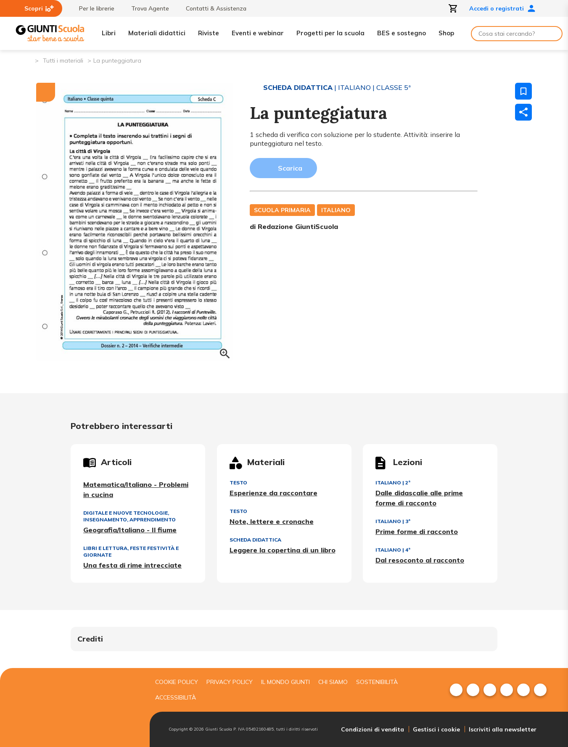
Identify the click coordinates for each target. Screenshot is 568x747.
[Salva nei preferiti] (523, 91)
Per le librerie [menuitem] (92, 8)
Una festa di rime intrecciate (132, 565)
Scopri (39, 8)
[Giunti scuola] (80, 707)
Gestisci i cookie (436, 729)
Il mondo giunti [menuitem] (285, 682)
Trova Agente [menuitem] (146, 8)
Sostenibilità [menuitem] (377, 682)
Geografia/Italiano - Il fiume (130, 530)
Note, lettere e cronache (272, 521)
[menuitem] (456, 690)
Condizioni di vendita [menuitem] (372, 729)
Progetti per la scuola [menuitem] (330, 33)
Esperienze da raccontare (273, 493)
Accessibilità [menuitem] (175, 697)
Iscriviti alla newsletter (502, 729)
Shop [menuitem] (446, 33)
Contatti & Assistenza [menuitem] (211, 8)
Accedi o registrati (502, 8)
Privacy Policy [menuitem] (229, 682)
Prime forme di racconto (416, 531)
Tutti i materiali (63, 60)
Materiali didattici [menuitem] (156, 33)
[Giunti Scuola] (50, 33)
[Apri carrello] (453, 8)
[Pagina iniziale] (28, 60)
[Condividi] (523, 112)
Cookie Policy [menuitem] (176, 682)
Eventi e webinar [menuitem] (258, 33)
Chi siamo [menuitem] (333, 682)
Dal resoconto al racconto (419, 560)
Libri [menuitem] (109, 33)
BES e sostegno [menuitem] (401, 33)
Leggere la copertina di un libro (283, 550)
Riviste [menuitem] (208, 33)
